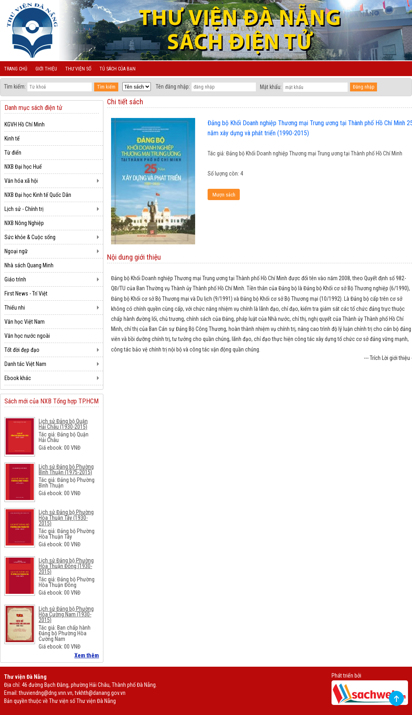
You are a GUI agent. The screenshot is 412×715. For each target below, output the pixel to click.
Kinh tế (12, 138)
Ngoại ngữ (16, 251)
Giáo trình (15, 279)
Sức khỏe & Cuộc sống (30, 237)
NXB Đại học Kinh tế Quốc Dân (37, 195)
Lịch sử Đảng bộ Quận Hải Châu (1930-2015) (63, 424)
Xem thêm (86, 655)
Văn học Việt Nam (24, 321)
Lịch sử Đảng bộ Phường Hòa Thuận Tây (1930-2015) (66, 518)
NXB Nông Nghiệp (24, 223)
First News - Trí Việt (25, 293)
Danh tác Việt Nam (25, 364)
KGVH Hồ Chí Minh (24, 124)
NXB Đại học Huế (23, 166)
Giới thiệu (46, 69)
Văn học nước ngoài (27, 336)
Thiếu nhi (14, 307)
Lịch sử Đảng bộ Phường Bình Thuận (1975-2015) (66, 469)
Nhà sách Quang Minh (29, 265)
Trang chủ (15, 69)
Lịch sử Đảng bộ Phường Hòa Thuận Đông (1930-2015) (66, 566)
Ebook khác (17, 378)
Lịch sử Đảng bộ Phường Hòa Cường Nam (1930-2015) (66, 614)
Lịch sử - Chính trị (23, 209)
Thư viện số (78, 69)
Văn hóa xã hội (21, 181)
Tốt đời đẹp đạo (21, 350)
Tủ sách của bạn (117, 69)
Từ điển (12, 152)
